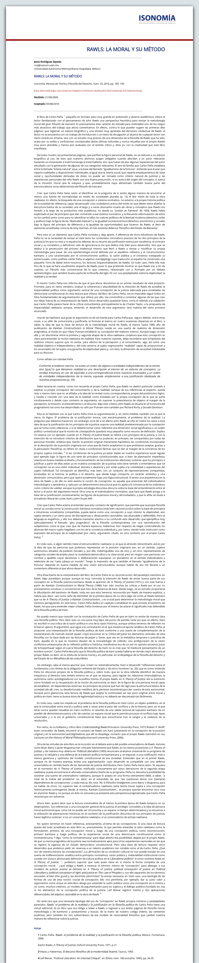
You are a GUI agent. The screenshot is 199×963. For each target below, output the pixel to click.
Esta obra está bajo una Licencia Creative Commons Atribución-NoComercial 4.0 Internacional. (88, 90)
